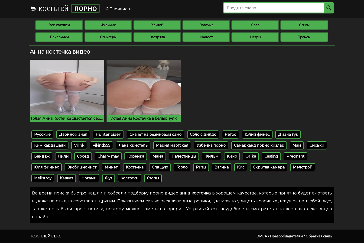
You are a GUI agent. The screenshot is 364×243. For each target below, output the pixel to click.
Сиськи (316, 145)
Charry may (108, 156)
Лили (63, 156)
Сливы (304, 25)
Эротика (206, 25)
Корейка (135, 156)
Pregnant (295, 156)
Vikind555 (101, 145)
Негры (255, 37)
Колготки (129, 178)
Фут (108, 178)
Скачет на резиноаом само (156, 134)
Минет (111, 167)
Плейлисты (118, 9)
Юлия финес (257, 134)
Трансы (304, 37)
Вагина (221, 167)
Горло (182, 167)
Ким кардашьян (50, 145)
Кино (232, 156)
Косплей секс (46, 236)
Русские (42, 134)
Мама (158, 156)
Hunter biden (108, 134)
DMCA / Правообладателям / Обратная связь (294, 236)
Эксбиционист (81, 167)
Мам (296, 145)
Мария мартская (172, 145)
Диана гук (288, 134)
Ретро (230, 134)
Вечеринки (59, 37)
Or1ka (250, 156)
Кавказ (66, 178)
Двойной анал (73, 134)
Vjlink (79, 145)
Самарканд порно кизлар (259, 145)
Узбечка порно (211, 145)
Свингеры (108, 37)
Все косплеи (59, 25)
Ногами (89, 178)
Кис (240, 167)
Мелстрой (302, 167)
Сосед (83, 156)
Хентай (157, 25)
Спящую (160, 167)
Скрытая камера (269, 167)
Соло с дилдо (203, 134)
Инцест (206, 37)
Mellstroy (43, 178)
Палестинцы (184, 156)
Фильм (211, 156)
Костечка (134, 167)
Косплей (65, 8)
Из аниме (108, 25)
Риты (201, 167)
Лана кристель (133, 145)
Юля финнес (46, 167)
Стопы (153, 178)
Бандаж (41, 156)
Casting (271, 156)
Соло (255, 25)
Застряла (157, 37)
